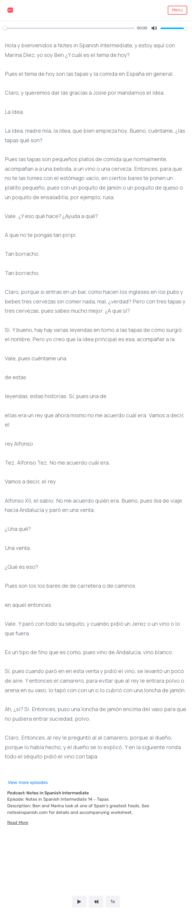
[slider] (68, 28)
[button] (17, 822)
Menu (177, 10)
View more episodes (28, 782)
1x (112, 901)
